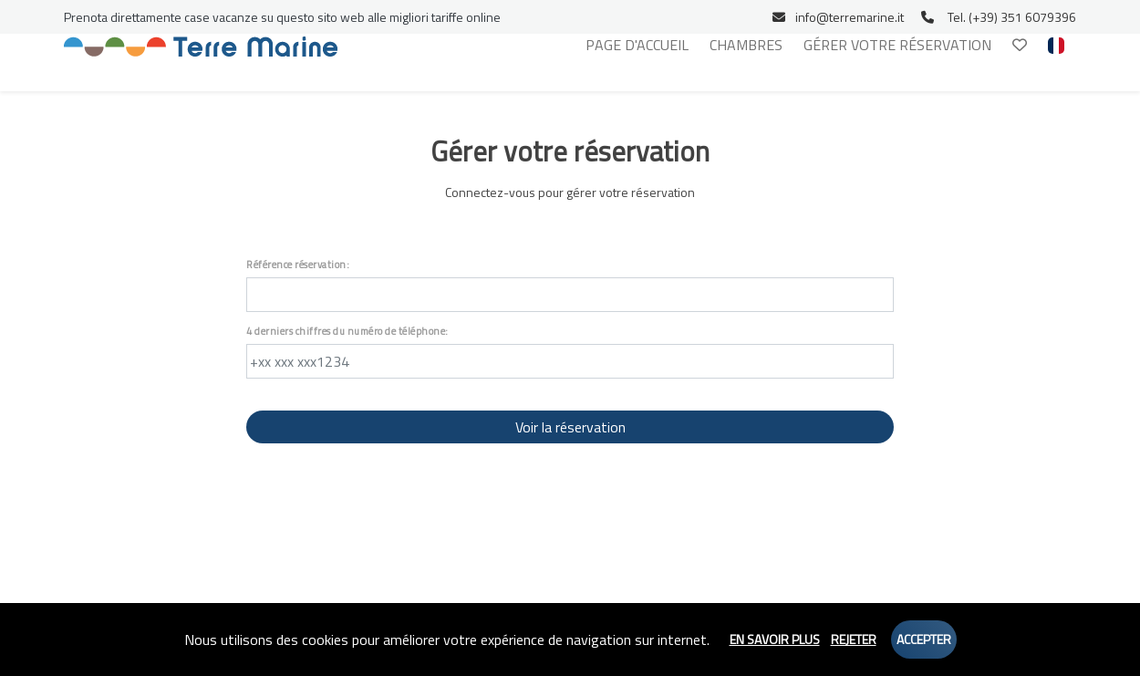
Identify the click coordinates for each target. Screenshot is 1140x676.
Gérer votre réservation (897, 45)
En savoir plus (775, 639)
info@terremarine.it (838, 16)
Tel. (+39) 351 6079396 (998, 16)
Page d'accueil (637, 45)
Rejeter (853, 639)
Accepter (923, 639)
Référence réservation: (297, 265)
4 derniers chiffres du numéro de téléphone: (347, 332)
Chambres (746, 45)
